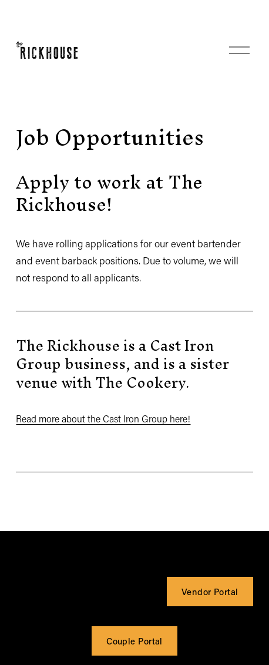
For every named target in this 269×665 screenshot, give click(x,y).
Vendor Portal (209, 591)
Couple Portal (134, 641)
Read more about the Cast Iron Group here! (103, 418)
